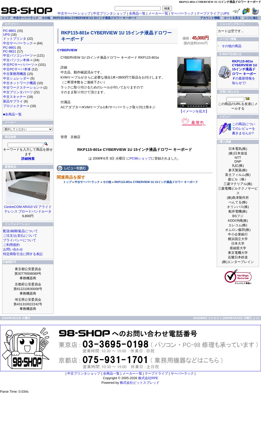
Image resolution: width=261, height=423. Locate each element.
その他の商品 (231, 46)
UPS (226, 13)
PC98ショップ (140, 158)
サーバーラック (182, 13)
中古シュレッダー (16, 78)
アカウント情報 (210, 17)
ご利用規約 (11, 245)
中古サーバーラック (87, 181)
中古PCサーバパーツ (18, 65)
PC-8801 (9, 31)
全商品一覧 (137, 13)
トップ (67, 181)
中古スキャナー (14, 97)
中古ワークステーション (21, 87)
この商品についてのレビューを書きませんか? (243, 128)
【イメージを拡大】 (194, 109)
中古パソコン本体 (16, 60)
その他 (107, 181)
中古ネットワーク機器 (19, 83)
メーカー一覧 (158, 13)
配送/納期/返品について (20, 231)
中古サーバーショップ (74, 13)
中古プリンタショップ (109, 13)
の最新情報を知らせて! (244, 72)
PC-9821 (9, 51)
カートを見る (232, 17)
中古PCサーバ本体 (17, 69)
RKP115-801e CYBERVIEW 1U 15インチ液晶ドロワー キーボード (156, 181)
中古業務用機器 (14, 74)
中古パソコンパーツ (18, 55)
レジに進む (251, 17)
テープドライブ (208, 13)
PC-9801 (9, 47)
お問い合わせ (13, 249)
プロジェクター (14, 106)
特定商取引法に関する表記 (23, 254)
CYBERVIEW (67, 50)
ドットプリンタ (14, 39)
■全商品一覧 (12, 114)
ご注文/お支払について (20, 235)
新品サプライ (13, 101)
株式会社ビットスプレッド (140, 383)
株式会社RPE (148, 378)
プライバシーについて (19, 240)
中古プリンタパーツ (18, 92)
